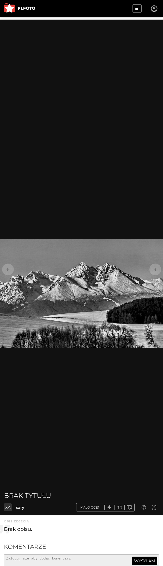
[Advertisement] (81, 56)
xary (20, 507)
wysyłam (144, 560)
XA (8, 507)
